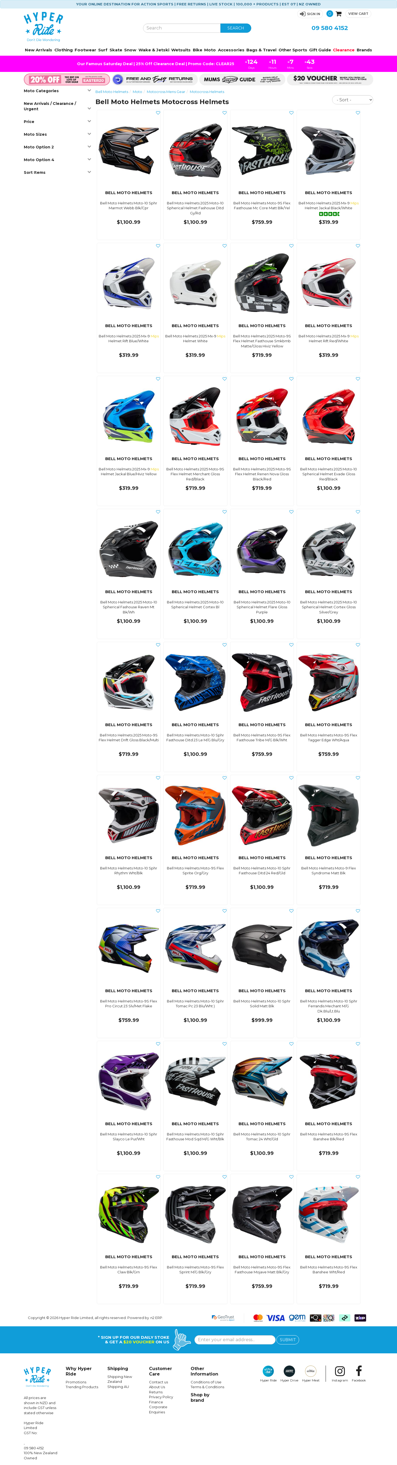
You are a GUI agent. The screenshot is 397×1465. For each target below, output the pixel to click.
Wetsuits (181, 49)
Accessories (231, 49)
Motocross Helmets (207, 91)
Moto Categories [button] (57, 90)
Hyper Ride (268, 1374)
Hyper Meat (311, 1374)
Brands (364, 49)
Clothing (63, 49)
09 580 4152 (330, 28)
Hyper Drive (289, 1374)
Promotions (76, 1382)
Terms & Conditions (207, 1387)
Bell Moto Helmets (111, 91)
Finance (156, 1402)
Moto (210, 49)
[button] (310, 14)
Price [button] (57, 121)
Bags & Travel (261, 49)
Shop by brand (200, 1397)
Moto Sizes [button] (57, 134)
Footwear (85, 49)
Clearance (344, 49)
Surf (102, 49)
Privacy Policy (161, 1397)
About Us (157, 1387)
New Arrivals (38, 49)
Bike (197, 49)
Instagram (340, 1374)
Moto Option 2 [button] (57, 147)
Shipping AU (118, 1386)
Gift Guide (320, 49)
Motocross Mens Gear (166, 91)
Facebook (359, 1374)
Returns (156, 1392)
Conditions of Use (206, 1382)
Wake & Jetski (153, 49)
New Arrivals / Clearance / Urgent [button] (57, 106)
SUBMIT (288, 1339)
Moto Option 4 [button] (57, 159)
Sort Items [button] (57, 172)
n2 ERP (156, 1317)
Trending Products (82, 1387)
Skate (116, 49)
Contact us (158, 1382)
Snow (130, 49)
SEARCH (235, 28)
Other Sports (293, 49)
